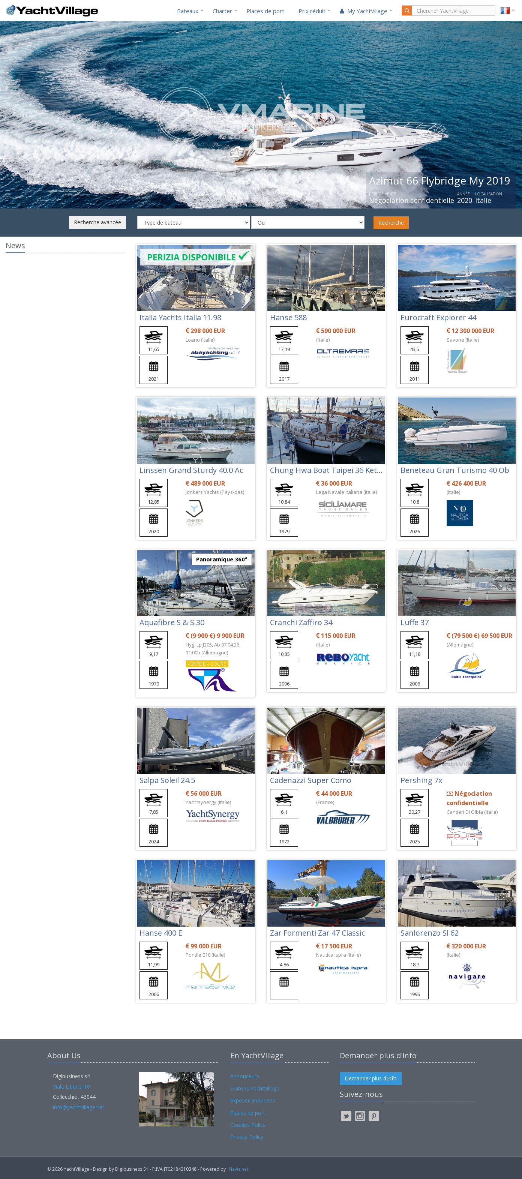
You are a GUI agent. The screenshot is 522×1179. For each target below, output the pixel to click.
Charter (222, 11)
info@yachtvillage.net (78, 1107)
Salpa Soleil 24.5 (167, 780)
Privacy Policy (246, 1136)
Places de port (265, 11)
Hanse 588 (288, 317)
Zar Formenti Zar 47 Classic (317, 933)
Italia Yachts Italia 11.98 (180, 317)
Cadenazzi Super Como (310, 780)
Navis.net (238, 1169)
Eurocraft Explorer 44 (438, 317)
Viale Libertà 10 (71, 1086)
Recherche (391, 222)
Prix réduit (312, 11)
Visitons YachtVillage (254, 1088)
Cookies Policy (248, 1124)
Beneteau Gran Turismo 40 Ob (454, 470)
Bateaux (187, 11)
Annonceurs (244, 1076)
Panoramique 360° (222, 559)
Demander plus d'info (371, 1078)
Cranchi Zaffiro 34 (301, 622)
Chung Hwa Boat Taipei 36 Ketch (327, 470)
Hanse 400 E (161, 933)
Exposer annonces (252, 1100)
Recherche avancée (97, 222)
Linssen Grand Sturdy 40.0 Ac (191, 470)
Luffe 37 (414, 622)
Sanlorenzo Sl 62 (429, 933)
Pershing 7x (421, 780)
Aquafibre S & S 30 (172, 622)
